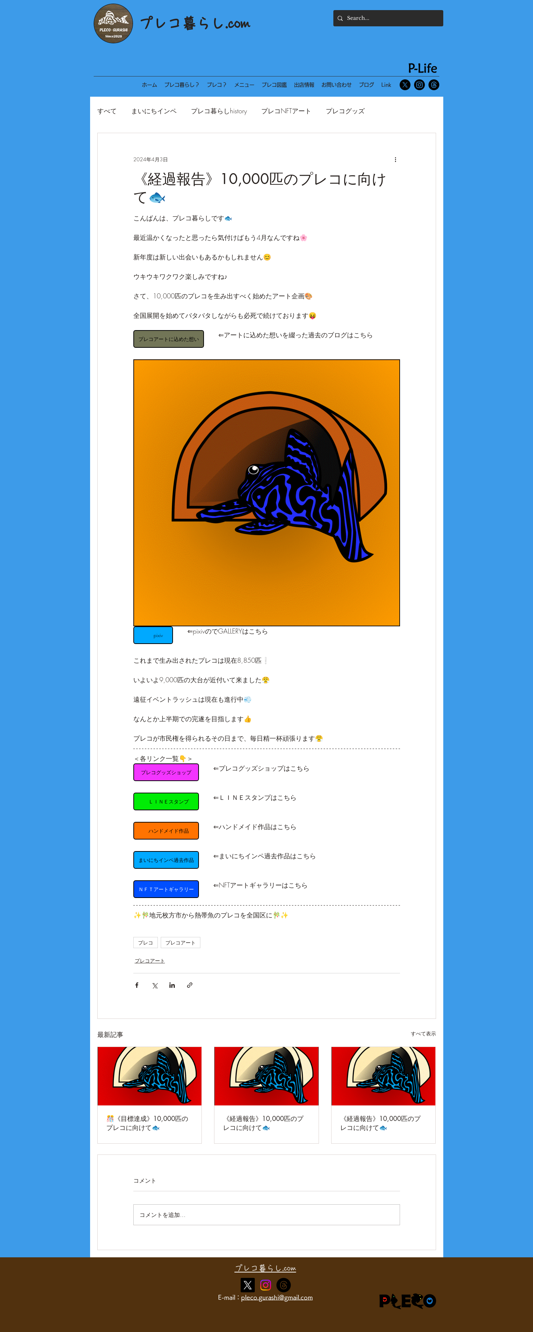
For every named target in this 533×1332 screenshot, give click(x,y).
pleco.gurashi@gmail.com (277, 1297)
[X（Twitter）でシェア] (154, 985)
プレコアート (180, 942)
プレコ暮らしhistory (219, 110)
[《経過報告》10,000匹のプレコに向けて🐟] (266, 1076)
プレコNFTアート (286, 110)
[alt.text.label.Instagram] (283, 1285)
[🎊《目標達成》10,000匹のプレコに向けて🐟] (150, 1076)
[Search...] (387, 18)
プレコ (145, 942)
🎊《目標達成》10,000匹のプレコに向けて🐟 (147, 1123)
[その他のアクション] (395, 159)
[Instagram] (419, 84)
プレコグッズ (345, 110)
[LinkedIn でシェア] (172, 985)
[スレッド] (433, 84)
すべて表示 (423, 1033)
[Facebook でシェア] (136, 985)
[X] (405, 84)
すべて (107, 110)
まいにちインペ (154, 110)
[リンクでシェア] (189, 985)
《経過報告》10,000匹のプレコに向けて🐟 (263, 1123)
